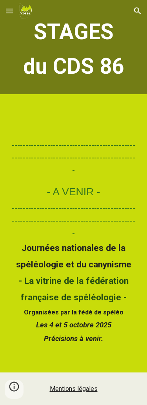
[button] (9, 11)
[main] (73, 49)
